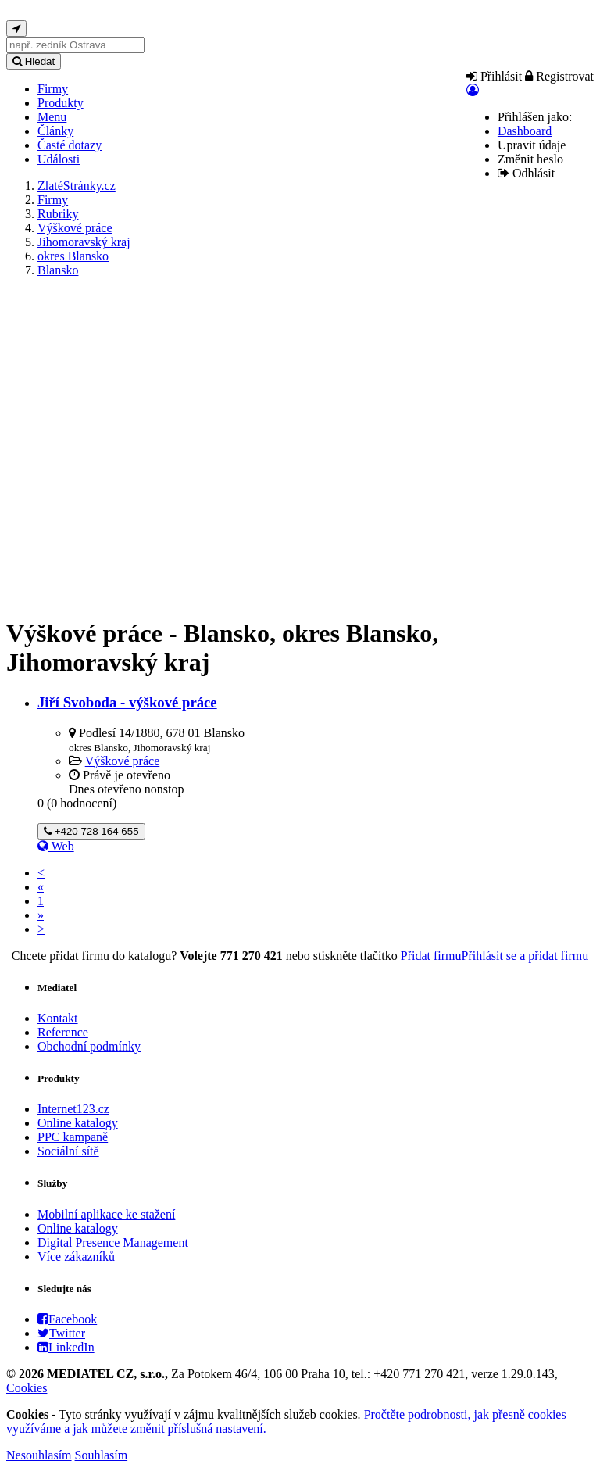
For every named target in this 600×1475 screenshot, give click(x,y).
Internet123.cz (73, 1108)
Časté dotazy (70, 145)
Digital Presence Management (113, 1242)
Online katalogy (78, 1123)
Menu (52, 117)
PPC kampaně (73, 1137)
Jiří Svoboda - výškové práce (127, 702)
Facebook (67, 1319)
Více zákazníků (76, 1256)
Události (59, 159)
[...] (75, 45)
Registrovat (559, 76)
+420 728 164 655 (91, 831)
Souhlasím (101, 1455)
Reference (63, 1032)
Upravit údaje (532, 145)
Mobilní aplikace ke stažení (106, 1214)
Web (56, 846)
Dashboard (525, 131)
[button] (472, 90)
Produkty (61, 102)
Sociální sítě (68, 1151)
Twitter (61, 1333)
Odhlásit (526, 173)
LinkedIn (66, 1347)
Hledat (33, 61)
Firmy (53, 88)
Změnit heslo (530, 159)
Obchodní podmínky (89, 1046)
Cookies (26, 1387)
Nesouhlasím (39, 1455)
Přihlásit (494, 76)
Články (55, 131)
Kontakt (58, 1018)
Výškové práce (122, 761)
